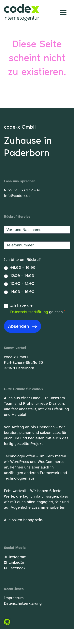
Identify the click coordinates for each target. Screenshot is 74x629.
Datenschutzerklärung (29, 311)
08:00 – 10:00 (23, 267)
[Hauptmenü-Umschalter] (63, 12)
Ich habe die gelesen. (38, 309)
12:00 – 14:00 (22, 275)
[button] (7, 622)
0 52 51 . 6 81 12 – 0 (22, 190)
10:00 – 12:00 (22, 283)
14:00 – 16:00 (22, 291)
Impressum (14, 597)
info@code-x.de (17, 195)
